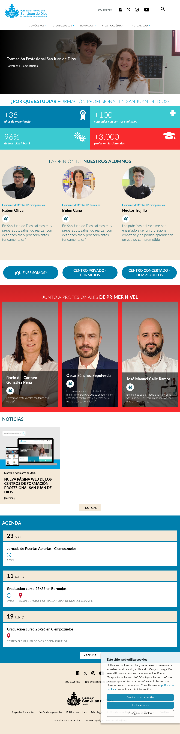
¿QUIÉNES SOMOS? (31, 273)
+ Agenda (90, 655)
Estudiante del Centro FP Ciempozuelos (23, 205)
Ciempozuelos (62, 25)
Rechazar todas (140, 705)
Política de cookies (76, 712)
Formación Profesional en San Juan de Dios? (90, 101)
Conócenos (36, 25)
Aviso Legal (96, 712)
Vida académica (113, 25)
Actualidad (140, 25)
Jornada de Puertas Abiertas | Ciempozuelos (41, 548)
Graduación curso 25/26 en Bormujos (37, 588)
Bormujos (87, 25)
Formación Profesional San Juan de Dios (41, 58)
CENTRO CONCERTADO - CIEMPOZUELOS (149, 272)
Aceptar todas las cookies (140, 697)
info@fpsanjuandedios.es (100, 681)
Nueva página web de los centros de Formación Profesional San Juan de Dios (28, 485)
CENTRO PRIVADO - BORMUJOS (89, 272)
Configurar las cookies (140, 713)
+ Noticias (90, 507)
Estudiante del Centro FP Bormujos (81, 205)
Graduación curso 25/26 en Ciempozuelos (40, 629)
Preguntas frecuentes (22, 712)
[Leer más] (15, 498)
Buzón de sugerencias (50, 712)
